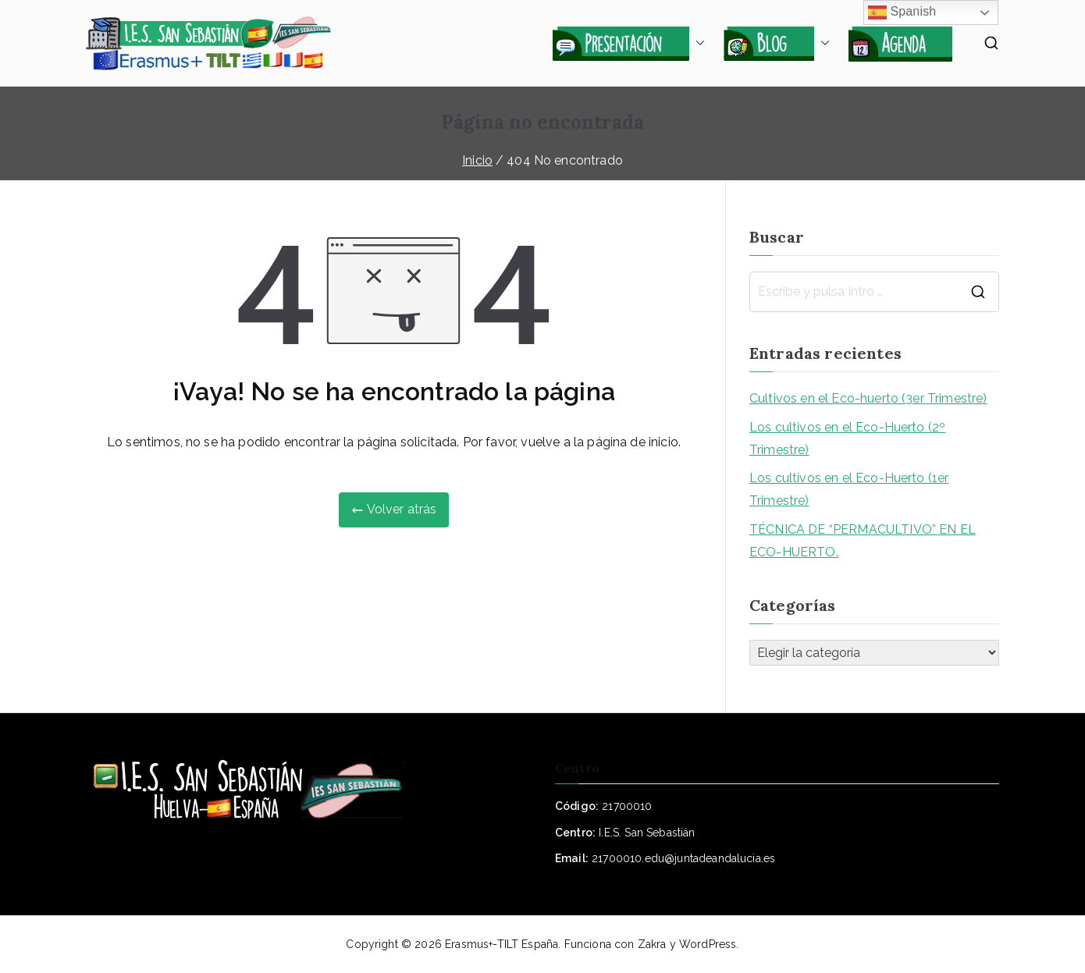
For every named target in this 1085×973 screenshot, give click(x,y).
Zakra (652, 944)
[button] (697, 43)
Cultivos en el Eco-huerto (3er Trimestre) (868, 398)
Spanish (902, 12)
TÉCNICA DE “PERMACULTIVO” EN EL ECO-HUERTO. (862, 540)
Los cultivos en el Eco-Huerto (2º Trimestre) (847, 438)
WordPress (707, 944)
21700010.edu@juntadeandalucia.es (683, 858)
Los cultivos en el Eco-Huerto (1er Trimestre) (848, 489)
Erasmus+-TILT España (501, 944)
